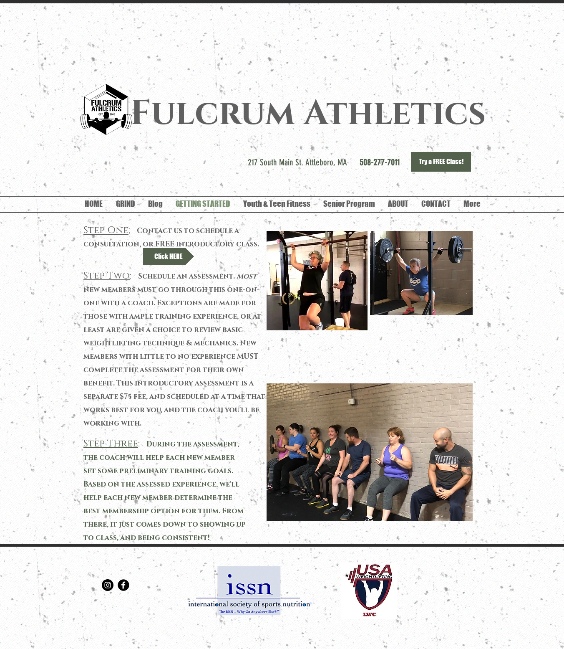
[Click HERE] (168, 256)
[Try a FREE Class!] (441, 162)
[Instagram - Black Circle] (107, 585)
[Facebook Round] (123, 585)
